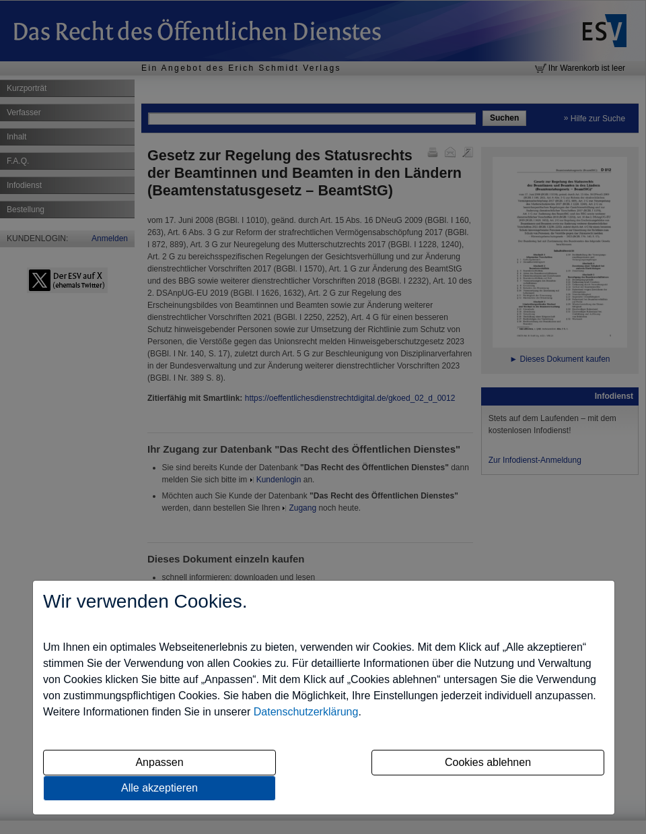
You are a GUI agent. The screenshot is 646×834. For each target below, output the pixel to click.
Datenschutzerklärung (306, 711)
